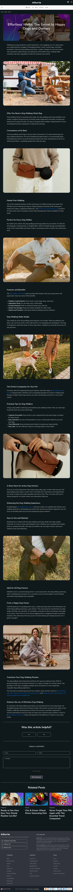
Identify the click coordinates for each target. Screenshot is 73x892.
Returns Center (34, 871)
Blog (6, 12)
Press (8, 866)
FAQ (31, 873)
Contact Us (33, 858)
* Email (40, 753)
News (36, 7)
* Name (6, 753)
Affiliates (9, 871)
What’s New (56, 863)
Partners (9, 876)
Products (41, 7)
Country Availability (35, 868)
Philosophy (9, 881)
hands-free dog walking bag (48, 208)
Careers (9, 863)
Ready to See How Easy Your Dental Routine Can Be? (10, 813)
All (32, 7)
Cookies (55, 868)
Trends (46, 7)
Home (2, 12)
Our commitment (40, 845)
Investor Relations (11, 873)
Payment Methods (34, 876)
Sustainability (10, 878)
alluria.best (39, 838)
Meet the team (10, 861)
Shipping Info (33, 866)
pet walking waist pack (25, 507)
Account (55, 866)
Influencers (10, 868)
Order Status (33, 863)
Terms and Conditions (59, 873)
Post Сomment (36, 777)
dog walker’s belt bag (17, 293)
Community (10, 883)
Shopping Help (33, 861)
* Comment (7, 758)
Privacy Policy (57, 871)
